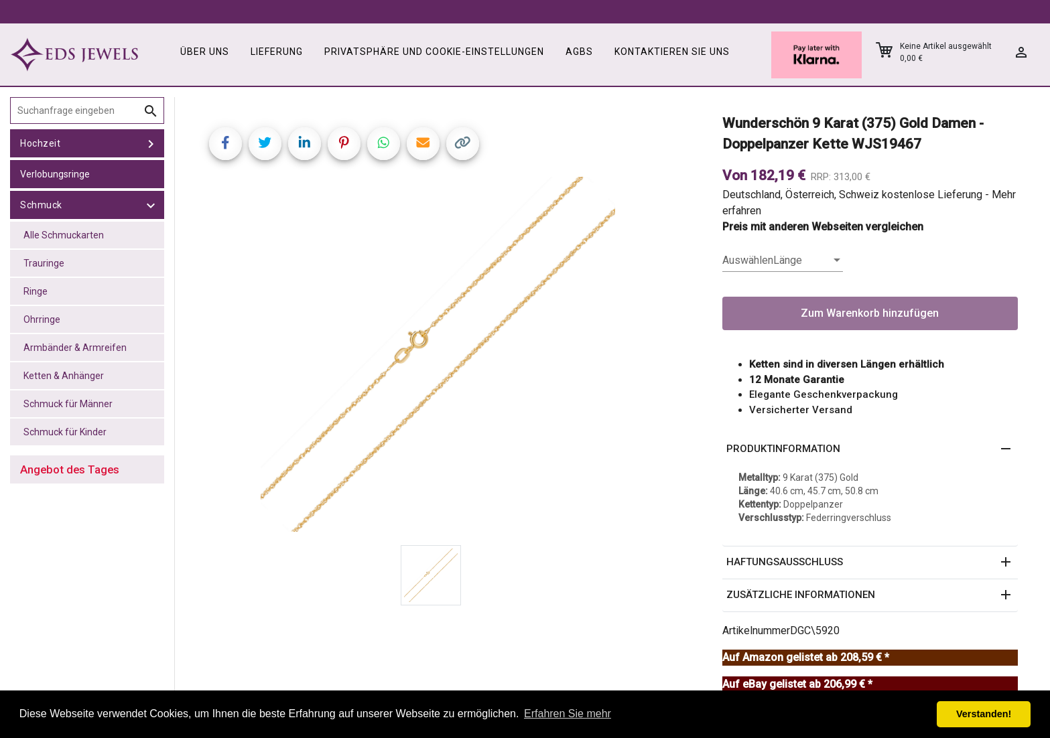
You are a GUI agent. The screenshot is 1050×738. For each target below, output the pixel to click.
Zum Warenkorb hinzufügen (870, 313)
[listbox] (782, 260)
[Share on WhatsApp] (383, 143)
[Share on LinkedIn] (304, 143)
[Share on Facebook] (225, 143)
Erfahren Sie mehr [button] (567, 713)
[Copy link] (462, 143)
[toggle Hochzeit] (150, 143)
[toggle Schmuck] (150, 205)
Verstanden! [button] (983, 714)
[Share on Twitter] (265, 143)
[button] (870, 449)
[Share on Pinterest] (344, 143)
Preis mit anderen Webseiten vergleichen (822, 226)
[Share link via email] (423, 143)
